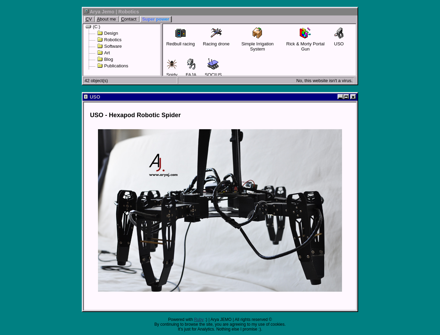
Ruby (199, 319)
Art (103, 52)
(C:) (93, 26)
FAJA (191, 67)
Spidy (172, 67)
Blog (105, 59)
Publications (112, 65)
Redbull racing (180, 36)
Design (107, 33)
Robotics (109, 39)
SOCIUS (213, 67)
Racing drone (216, 36)
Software (109, 46)
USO (338, 36)
